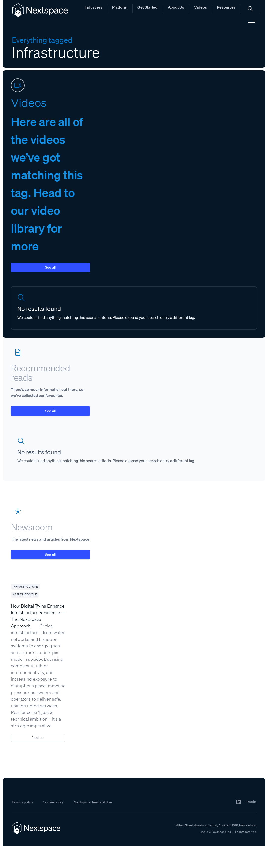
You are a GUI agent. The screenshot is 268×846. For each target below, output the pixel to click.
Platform (119, 7)
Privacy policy (22, 802)
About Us (176, 7)
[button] (250, 8)
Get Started (147, 7)
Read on (38, 737)
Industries (93, 7)
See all (50, 267)
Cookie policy (53, 802)
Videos (200, 7)
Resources (226, 7)
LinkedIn (249, 802)
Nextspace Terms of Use (93, 802)
